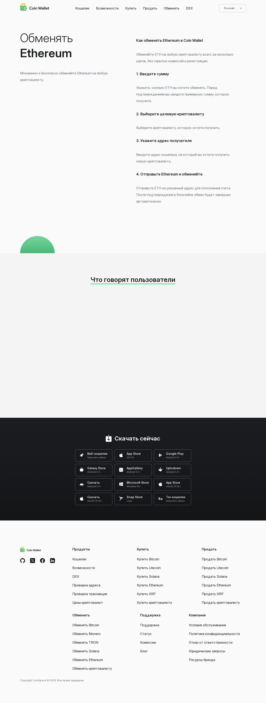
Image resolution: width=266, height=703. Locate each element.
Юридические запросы (207, 651)
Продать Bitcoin (214, 559)
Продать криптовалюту (221, 602)
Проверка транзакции (89, 594)
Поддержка (149, 625)
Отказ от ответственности (210, 642)
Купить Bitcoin (148, 559)
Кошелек (82, 8)
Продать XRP (212, 594)
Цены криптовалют (87, 602)
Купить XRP (146, 594)
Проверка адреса (86, 585)
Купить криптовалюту (154, 602)
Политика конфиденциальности (214, 634)
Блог (144, 651)
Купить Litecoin (149, 568)
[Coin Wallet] (34, 7)
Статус (146, 634)
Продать (150, 8)
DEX (189, 8)
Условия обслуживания (207, 625)
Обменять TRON (85, 642)
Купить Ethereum (150, 585)
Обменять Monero (86, 634)
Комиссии (148, 642)
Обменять (171, 8)
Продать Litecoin (215, 568)
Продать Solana (214, 576)
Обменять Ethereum (87, 660)
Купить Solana (148, 576)
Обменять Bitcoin (85, 625)
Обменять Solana (85, 651)
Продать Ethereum (216, 585)
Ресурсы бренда (202, 660)
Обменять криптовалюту (92, 668)
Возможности (107, 8)
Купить (130, 8)
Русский (232, 8)
